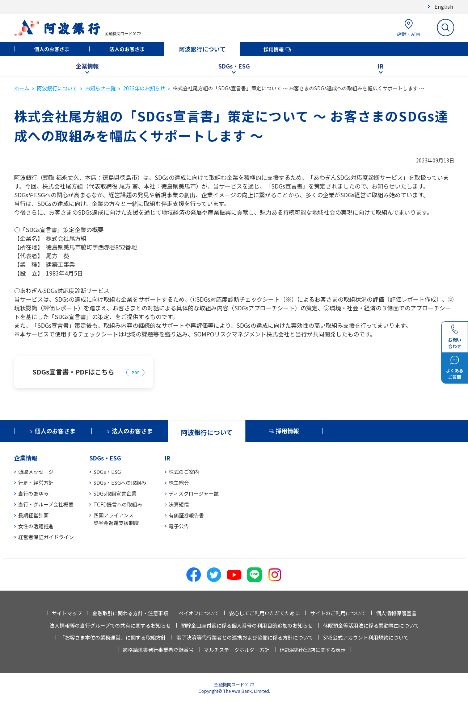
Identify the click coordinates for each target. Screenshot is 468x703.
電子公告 (179, 526)
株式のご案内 (184, 471)
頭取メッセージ (36, 471)
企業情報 (87, 66)
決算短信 (179, 504)
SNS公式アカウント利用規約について (366, 637)
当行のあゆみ (33, 493)
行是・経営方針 (36, 482)
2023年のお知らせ (144, 88)
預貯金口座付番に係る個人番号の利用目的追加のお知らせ (247, 625)
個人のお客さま (51, 49)
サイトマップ (67, 613)
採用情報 (273, 49)
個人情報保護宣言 (396, 613)
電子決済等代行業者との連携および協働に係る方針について (244, 637)
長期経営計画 (33, 515)
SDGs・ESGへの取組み (119, 482)
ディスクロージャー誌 (194, 493)
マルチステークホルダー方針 (237, 649)
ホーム (21, 88)
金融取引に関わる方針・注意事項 (130, 613)
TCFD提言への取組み (117, 504)
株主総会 (179, 482)
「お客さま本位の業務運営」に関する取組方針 (113, 637)
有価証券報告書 (186, 515)
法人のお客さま (127, 49)
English (443, 6)
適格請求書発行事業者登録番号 (158, 649)
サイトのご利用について (338, 613)
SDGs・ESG (234, 66)
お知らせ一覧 (100, 88)
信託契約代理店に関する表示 (313, 649)
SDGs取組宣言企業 (114, 493)
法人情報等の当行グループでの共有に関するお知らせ (110, 625)
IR (380, 66)
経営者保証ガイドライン (46, 537)
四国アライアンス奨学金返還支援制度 (116, 519)
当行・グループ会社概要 (45, 504)
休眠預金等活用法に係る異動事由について (371, 625)
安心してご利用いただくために (264, 613)
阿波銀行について (202, 49)
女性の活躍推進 (36, 526)
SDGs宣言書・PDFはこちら (73, 371)
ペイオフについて (198, 613)
